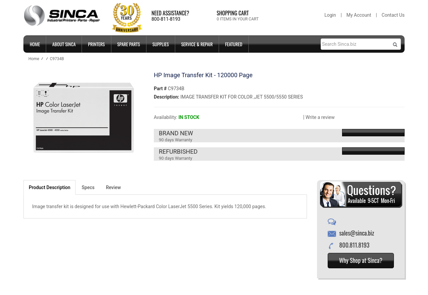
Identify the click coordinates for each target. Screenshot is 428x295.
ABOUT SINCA (64, 43)
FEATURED (233, 43)
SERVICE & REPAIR (197, 43)
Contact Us (393, 15)
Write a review (320, 117)
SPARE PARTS (128, 43)
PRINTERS (96, 43)
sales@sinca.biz (356, 233)
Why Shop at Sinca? (361, 260)
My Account (358, 15)
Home (35, 43)
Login (330, 15)
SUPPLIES (160, 43)
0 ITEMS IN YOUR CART (237, 19)
